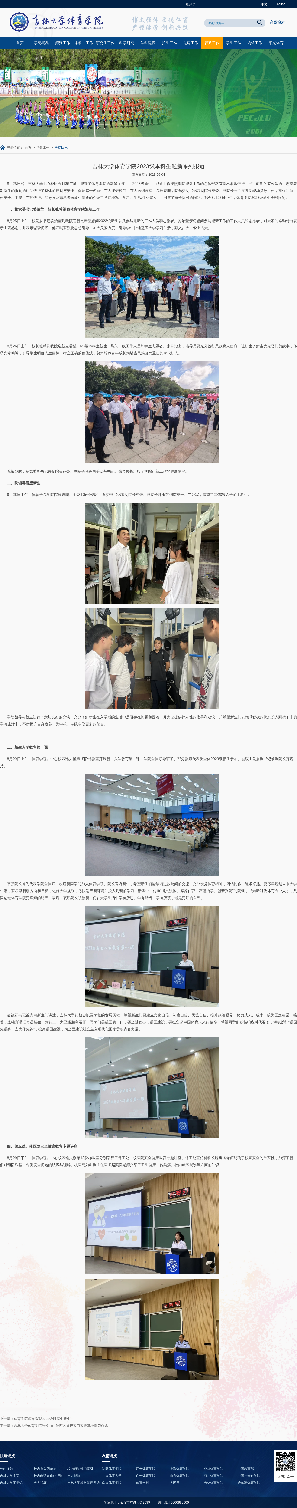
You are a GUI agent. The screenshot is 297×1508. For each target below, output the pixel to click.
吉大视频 (40, 1483)
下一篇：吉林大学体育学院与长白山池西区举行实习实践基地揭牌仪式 (54, 1426)
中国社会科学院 (249, 1476)
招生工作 (169, 43)
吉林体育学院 (213, 1483)
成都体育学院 (213, 1469)
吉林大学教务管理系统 (83, 1483)
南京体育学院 (112, 1483)
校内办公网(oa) (45, 1469)
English (280, 4)
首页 (20, 43)
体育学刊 (142, 1483)
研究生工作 (105, 43)
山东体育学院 (179, 1476)
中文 (264, 4)
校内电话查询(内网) (48, 1476)
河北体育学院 (213, 1476)
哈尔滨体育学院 (249, 1483)
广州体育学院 (145, 1476)
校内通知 (6, 1469)
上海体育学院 (179, 1469)
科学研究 (126, 43)
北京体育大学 (112, 1476)
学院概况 (41, 43)
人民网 (175, 1483)
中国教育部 (246, 1469)
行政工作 (212, 43)
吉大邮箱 (73, 1476)
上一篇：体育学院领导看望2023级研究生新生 (35, 1419)
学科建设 (148, 43)
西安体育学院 (145, 1469)
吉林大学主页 (9, 1476)
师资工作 (62, 43)
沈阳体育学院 (112, 1469)
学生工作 (233, 43)
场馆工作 (254, 43)
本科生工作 (84, 43)
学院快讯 (61, 147)
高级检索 (277, 22)
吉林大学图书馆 (11, 1483)
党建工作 (190, 43)
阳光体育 (276, 43)
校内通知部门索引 (80, 1469)
